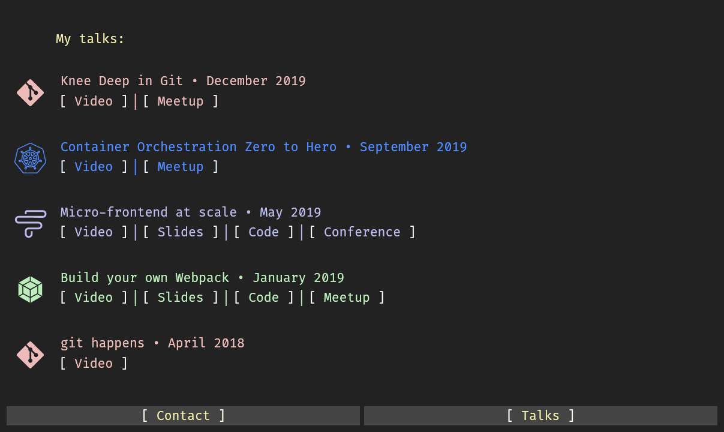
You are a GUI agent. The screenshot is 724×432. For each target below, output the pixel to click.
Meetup (181, 101)
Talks (540, 415)
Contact (184, 415)
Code (263, 232)
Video (93, 101)
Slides (181, 232)
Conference (362, 232)
